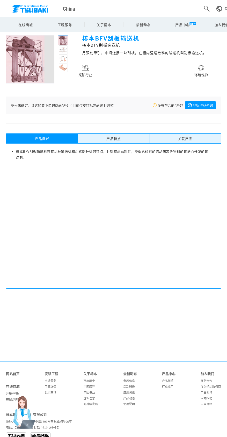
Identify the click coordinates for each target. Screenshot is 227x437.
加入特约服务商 (211, 386)
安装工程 (51, 373)
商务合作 (206, 381)
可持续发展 (90, 404)
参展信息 (129, 381)
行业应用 (168, 386)
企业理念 (89, 398)
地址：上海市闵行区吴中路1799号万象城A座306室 (39, 421)
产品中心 (182, 24)
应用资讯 (129, 392)
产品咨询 (206, 392)
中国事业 (89, 392)
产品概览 (168, 381)
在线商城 (25, 24)
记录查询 (50, 392)
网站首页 (13, 373)
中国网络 (206, 404)
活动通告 (129, 386)
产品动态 (129, 398)
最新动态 (143, 24)
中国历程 (89, 386)
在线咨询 (12, 399)
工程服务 (65, 24)
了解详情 (50, 386)
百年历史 (89, 381)
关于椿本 (104, 24)
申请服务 (50, 381)
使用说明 (129, 404)
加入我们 (207, 373)
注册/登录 (12, 393)
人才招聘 (206, 398)
